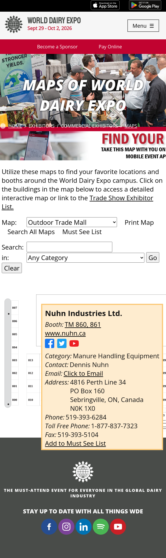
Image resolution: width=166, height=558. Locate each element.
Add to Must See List (75, 443)
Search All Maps (31, 231)
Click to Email (83, 373)
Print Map (139, 222)
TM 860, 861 (83, 324)
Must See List (82, 231)
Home (15, 126)
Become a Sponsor (57, 46)
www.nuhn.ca (65, 333)
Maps (131, 126)
